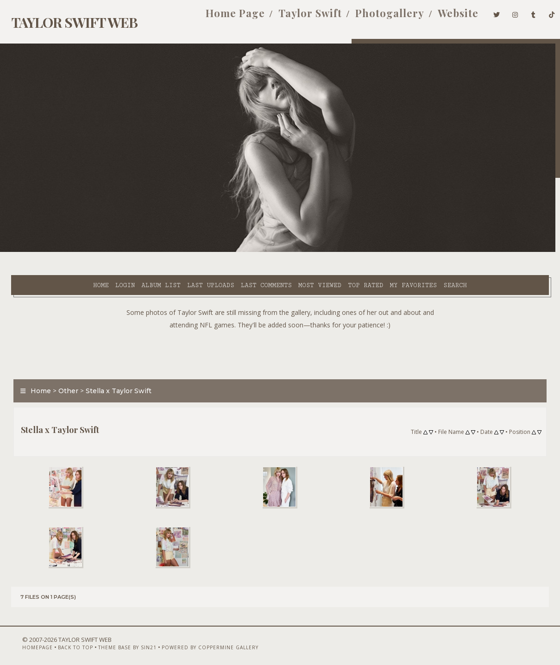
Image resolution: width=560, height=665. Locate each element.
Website (443, 18)
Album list (86, 250)
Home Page (220, 18)
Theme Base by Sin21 (111, 640)
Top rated (290, 250)
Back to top (58, 640)
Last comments (190, 250)
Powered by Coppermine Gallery (193, 640)
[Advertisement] (280, 329)
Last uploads (135, 250)
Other (63, 368)
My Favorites (338, 250)
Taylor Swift (295, 18)
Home (25, 250)
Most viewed (244, 250)
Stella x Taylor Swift (113, 368)
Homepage (21, 640)
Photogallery (374, 18)
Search (379, 250)
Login (49, 250)
